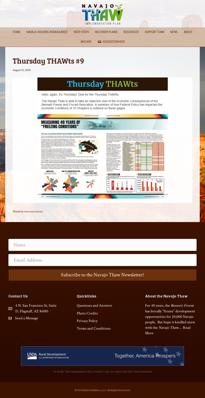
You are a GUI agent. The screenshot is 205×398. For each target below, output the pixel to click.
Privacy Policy (87, 320)
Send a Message (26, 318)
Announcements (33, 211)
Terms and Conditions (94, 328)
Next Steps (81, 32)
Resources (131, 32)
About (188, 32)
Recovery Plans (106, 32)
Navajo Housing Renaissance (47, 32)
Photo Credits (87, 313)
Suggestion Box (111, 42)
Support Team (154, 32)
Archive (86, 42)
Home (16, 32)
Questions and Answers (94, 305)
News (174, 32)
